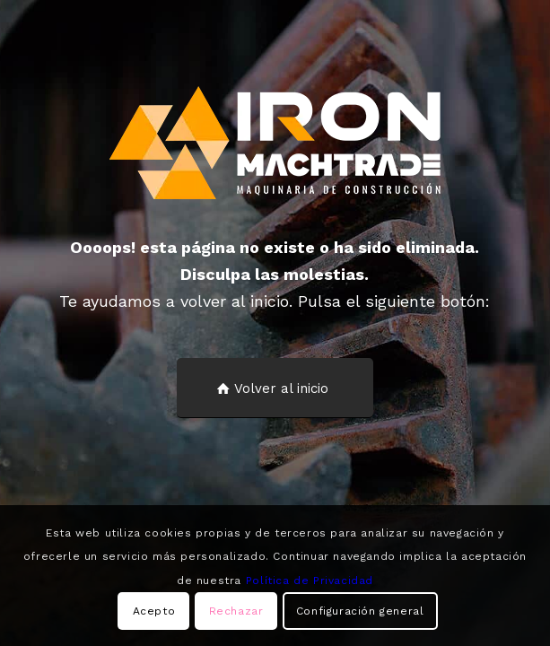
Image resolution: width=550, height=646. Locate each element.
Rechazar (236, 611)
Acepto (154, 611)
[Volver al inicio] (275, 388)
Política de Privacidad (309, 580)
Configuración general (360, 611)
